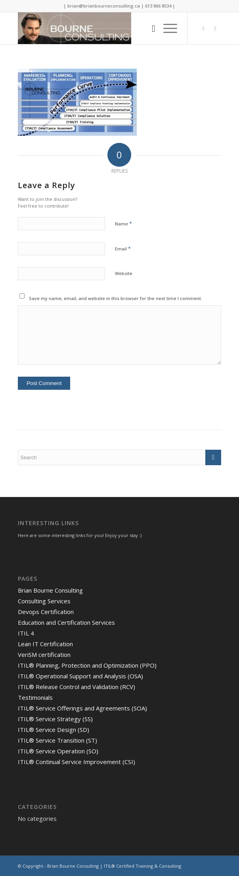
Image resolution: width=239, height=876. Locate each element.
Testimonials (35, 697)
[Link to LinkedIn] (215, 28)
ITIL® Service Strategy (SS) (55, 719)
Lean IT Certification (45, 644)
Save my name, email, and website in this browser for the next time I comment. (115, 298)
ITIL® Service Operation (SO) (58, 751)
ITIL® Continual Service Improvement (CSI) (76, 762)
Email (123, 248)
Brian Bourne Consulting (50, 590)
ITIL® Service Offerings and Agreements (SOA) (82, 708)
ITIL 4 (26, 633)
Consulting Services (44, 601)
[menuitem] (149, 28)
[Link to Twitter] (203, 28)
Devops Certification (46, 612)
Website (123, 273)
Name (123, 223)
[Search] (149, 28)
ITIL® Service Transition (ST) (57, 740)
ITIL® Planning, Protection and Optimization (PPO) (87, 665)
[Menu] (166, 28)
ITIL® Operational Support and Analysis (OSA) (80, 676)
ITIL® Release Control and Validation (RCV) (76, 687)
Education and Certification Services (66, 622)
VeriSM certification (44, 654)
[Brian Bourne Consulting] (99, 28)
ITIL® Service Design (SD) (53, 730)
